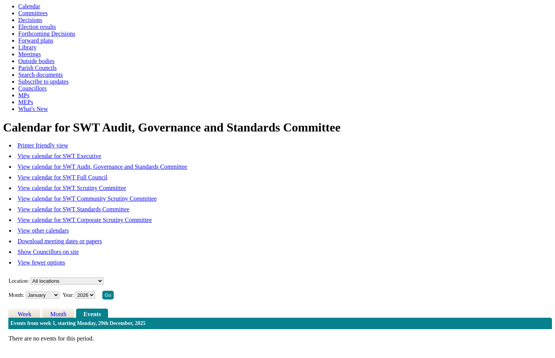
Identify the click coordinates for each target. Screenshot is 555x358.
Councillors (32, 88)
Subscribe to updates (43, 81)
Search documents (40, 74)
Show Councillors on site (48, 252)
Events (92, 314)
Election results (37, 27)
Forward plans (35, 40)
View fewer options (41, 262)
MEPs (25, 102)
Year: (69, 295)
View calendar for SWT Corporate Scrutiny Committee (84, 220)
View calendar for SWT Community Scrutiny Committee (87, 198)
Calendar (29, 6)
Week (24, 314)
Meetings (29, 54)
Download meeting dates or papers (59, 241)
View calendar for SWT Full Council (62, 177)
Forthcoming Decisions (46, 33)
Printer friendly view (42, 145)
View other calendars (43, 230)
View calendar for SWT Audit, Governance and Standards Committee (102, 166)
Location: (18, 281)
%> (66, 281)
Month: (16, 295)
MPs (23, 95)
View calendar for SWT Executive (59, 156)
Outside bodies (36, 61)
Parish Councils (37, 68)
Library (27, 47)
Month (58, 314)
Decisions (30, 20)
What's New (33, 109)
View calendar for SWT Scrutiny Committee (71, 188)
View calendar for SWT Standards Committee (73, 209)
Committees (33, 13)
